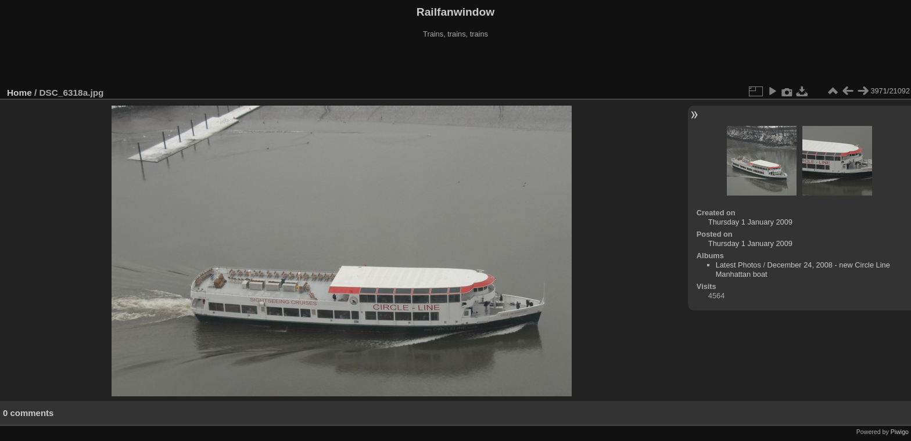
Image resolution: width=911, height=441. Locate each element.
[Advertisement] (455, 63)
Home (19, 92)
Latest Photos (738, 265)
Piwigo (900, 431)
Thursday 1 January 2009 (750, 222)
